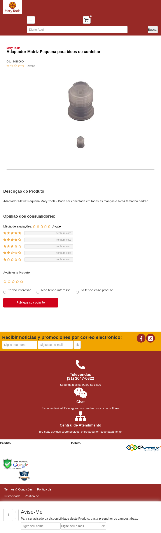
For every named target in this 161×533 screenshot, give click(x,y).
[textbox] (77, 29)
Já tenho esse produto (97, 290)
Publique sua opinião (30, 302)
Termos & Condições (18, 489)
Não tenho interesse (56, 290)
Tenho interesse (19, 290)
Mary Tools (13, 48)
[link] (38, 463)
